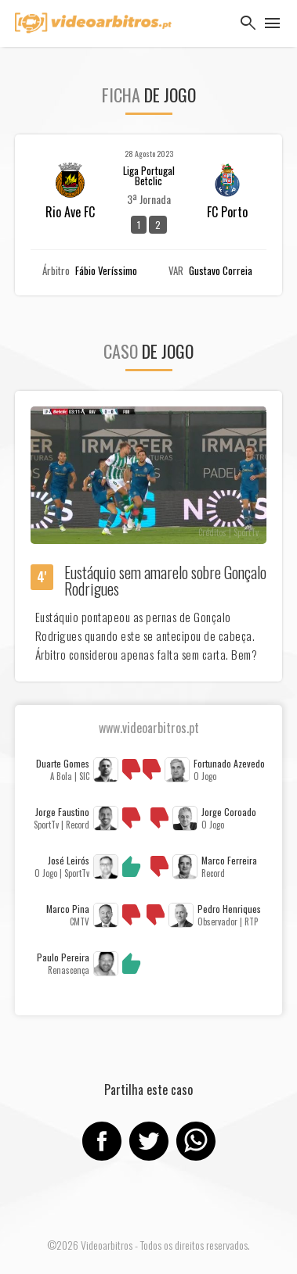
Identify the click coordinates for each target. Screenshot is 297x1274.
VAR (175, 271)
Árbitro (56, 271)
